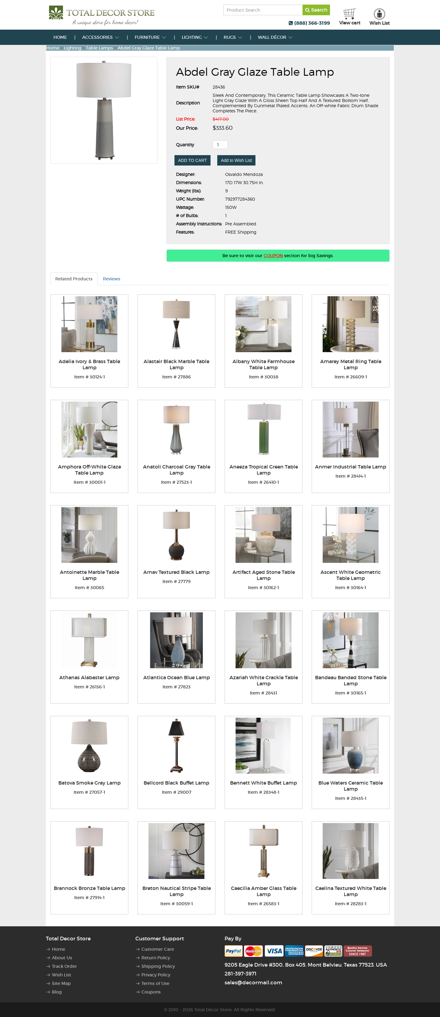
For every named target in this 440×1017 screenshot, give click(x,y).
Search (316, 10)
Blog (57, 992)
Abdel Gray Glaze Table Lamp (149, 48)
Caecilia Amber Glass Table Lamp (263, 891)
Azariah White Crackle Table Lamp (263, 680)
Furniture (151, 37)
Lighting (195, 37)
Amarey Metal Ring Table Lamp (350, 364)
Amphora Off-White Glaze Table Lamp (89, 470)
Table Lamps (99, 48)
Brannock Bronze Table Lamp (89, 888)
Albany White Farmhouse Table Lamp (264, 364)
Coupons (151, 992)
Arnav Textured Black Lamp (176, 572)
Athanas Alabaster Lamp (89, 677)
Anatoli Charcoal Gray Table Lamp (176, 470)
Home (60, 37)
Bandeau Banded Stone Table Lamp (351, 680)
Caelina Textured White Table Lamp (350, 891)
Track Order (64, 966)
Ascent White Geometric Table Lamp (351, 575)
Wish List (61, 975)
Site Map (61, 983)
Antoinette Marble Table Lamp (89, 575)
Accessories (100, 37)
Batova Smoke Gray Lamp (89, 783)
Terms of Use (155, 983)
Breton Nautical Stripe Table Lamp (176, 891)
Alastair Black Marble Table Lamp (176, 364)
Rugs (233, 37)
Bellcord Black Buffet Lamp (176, 783)
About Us (62, 957)
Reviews (111, 279)
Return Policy (155, 957)
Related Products (74, 279)
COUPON (273, 255)
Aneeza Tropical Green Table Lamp (263, 470)
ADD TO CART (192, 160)
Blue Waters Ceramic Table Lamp (350, 786)
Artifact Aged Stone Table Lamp (264, 575)
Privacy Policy (155, 975)
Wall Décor (275, 37)
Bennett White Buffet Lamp (263, 783)
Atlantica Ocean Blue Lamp (176, 677)
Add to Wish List (236, 160)
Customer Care (157, 949)
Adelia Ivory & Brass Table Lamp (89, 364)
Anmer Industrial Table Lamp (350, 467)
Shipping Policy (158, 966)
